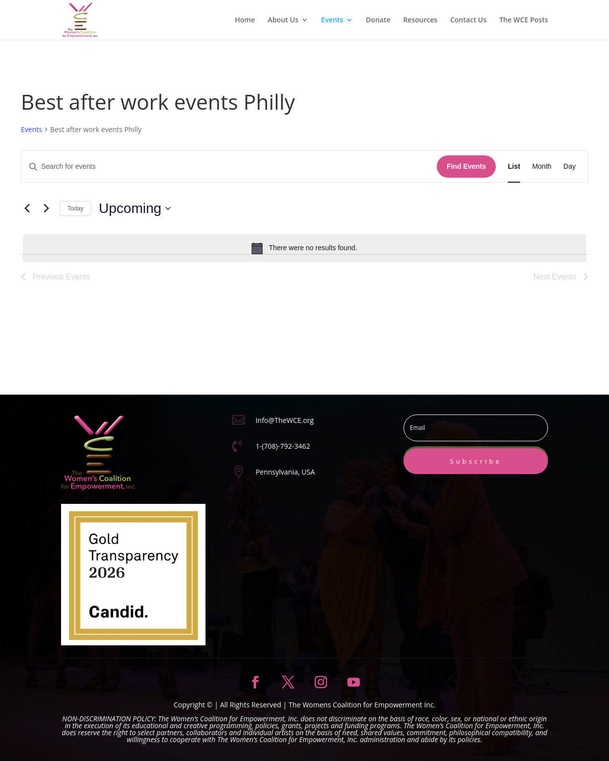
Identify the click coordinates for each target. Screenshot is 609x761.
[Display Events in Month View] (541, 166)
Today (75, 208)
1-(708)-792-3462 (283, 446)
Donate (378, 20)
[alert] (304, 248)
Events (332, 20)
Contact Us (468, 20)
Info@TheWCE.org (285, 420)
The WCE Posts (523, 20)
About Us (283, 20)
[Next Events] (46, 208)
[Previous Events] (27, 208)
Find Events (466, 166)
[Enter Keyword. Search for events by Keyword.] (229, 166)
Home (245, 20)
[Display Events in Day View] (569, 166)
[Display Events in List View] (514, 166)
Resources (420, 20)
